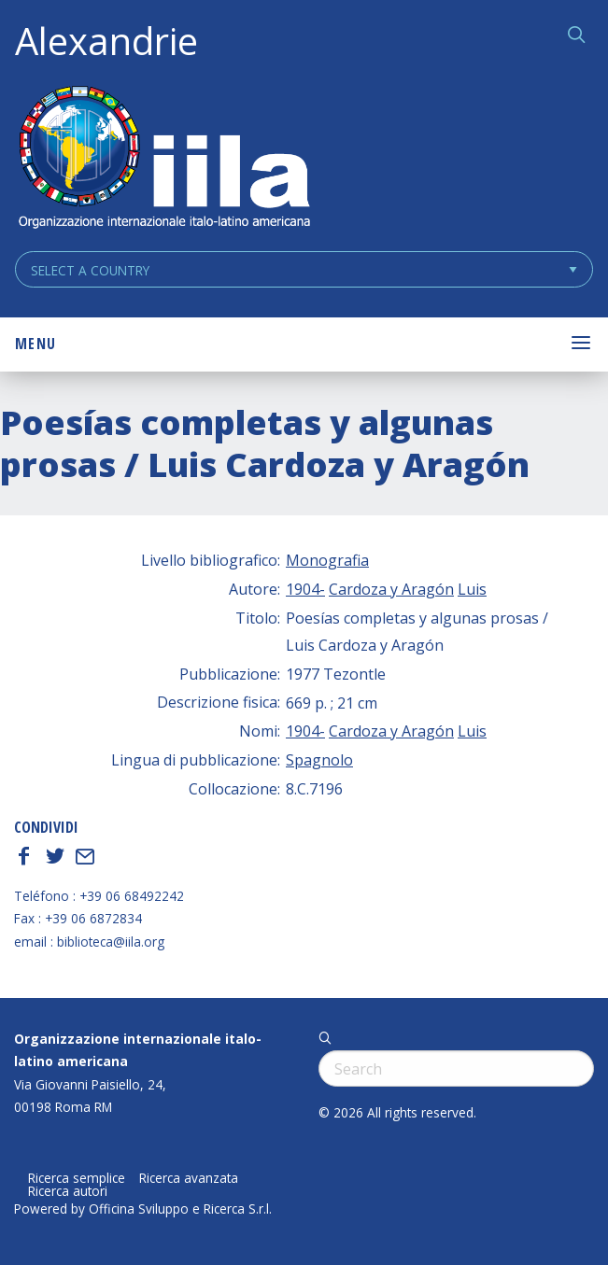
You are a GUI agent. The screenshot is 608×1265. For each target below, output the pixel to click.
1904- (305, 589)
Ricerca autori (67, 1191)
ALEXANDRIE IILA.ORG (163, 159)
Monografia (327, 560)
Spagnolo (319, 760)
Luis (472, 589)
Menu (35, 343)
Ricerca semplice (76, 1178)
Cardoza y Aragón (391, 589)
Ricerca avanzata (188, 1178)
